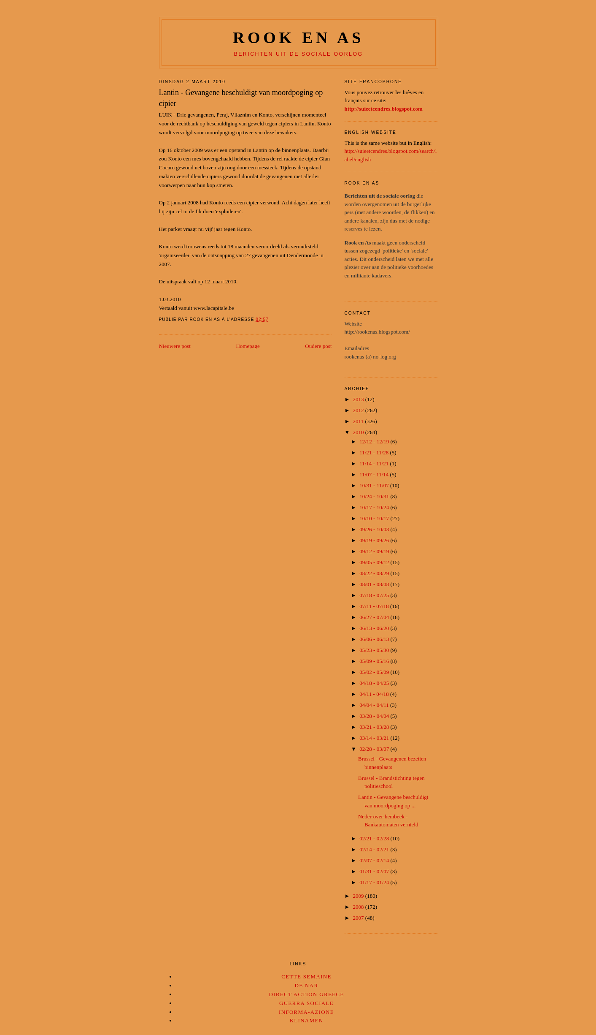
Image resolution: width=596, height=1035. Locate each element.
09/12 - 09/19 (374, 551)
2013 (359, 399)
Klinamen (307, 1020)
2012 (359, 410)
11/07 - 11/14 (374, 474)
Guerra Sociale (306, 1003)
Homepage (247, 346)
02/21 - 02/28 (374, 838)
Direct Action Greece (306, 994)
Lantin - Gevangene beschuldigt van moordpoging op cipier (241, 97)
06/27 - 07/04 (374, 617)
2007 (359, 918)
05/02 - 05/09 (374, 672)
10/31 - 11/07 (374, 485)
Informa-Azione (306, 1012)
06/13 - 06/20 (374, 628)
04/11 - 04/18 (374, 694)
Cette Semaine (306, 976)
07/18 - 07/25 (374, 595)
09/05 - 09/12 (374, 562)
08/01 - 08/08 (374, 584)
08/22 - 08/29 (374, 573)
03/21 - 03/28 (374, 727)
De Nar (306, 985)
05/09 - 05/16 (374, 661)
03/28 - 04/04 (374, 716)
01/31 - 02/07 (374, 871)
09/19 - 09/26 (374, 540)
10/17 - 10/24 (374, 507)
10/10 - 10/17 (374, 518)
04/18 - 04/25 (374, 683)
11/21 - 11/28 (374, 452)
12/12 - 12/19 (374, 441)
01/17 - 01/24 (374, 882)
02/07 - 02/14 (374, 860)
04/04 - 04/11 (374, 705)
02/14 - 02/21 (374, 849)
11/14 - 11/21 (374, 463)
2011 (359, 421)
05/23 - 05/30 (374, 650)
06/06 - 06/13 (374, 639)
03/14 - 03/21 (374, 738)
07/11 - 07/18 (374, 606)
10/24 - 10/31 (374, 496)
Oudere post (318, 346)
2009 (359, 896)
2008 (359, 907)
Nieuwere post (175, 346)
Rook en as (298, 37)
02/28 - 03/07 (374, 749)
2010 (359, 432)
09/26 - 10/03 (374, 529)
